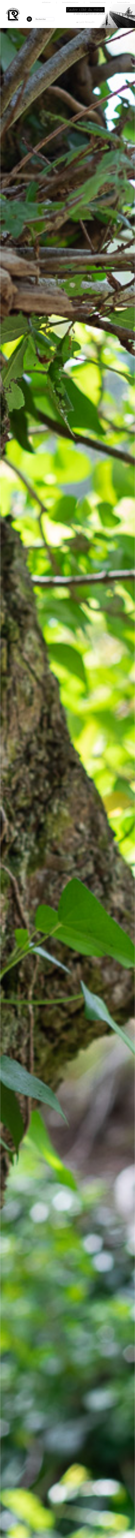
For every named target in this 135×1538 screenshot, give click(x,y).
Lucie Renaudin (86, 22)
